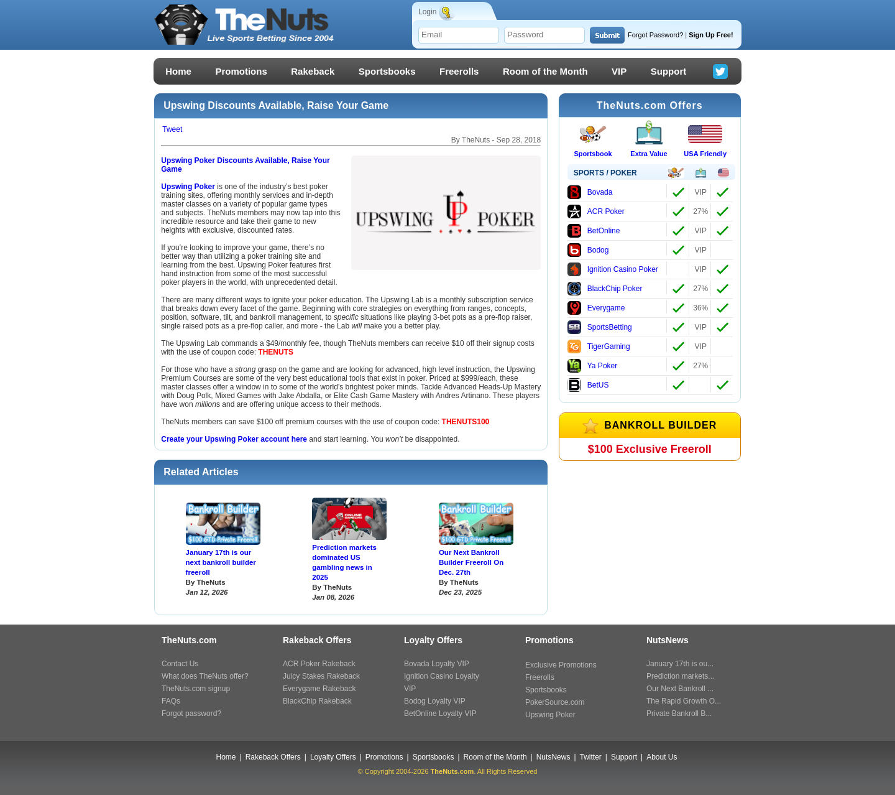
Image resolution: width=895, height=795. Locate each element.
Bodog (588, 250)
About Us (661, 757)
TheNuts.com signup (196, 688)
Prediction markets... (680, 676)
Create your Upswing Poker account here (234, 439)
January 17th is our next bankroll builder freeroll (221, 562)
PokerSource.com (554, 702)
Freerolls (459, 71)
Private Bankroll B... (679, 713)
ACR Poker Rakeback (319, 663)
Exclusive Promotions (561, 665)
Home (178, 71)
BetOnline (593, 231)
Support (669, 71)
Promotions (241, 71)
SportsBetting (599, 327)
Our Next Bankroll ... (680, 688)
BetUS (588, 385)
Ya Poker (592, 366)
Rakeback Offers (273, 757)
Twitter (591, 757)
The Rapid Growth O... (683, 701)
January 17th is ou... (680, 663)
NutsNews (553, 757)
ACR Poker (596, 211)
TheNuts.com (452, 771)
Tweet (172, 129)
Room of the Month (545, 71)
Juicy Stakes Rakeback (321, 676)
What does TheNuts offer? (205, 676)
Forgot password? (191, 713)
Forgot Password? (655, 35)
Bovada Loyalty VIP (436, 663)
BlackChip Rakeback (317, 701)
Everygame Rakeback (319, 688)
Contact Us (180, 663)
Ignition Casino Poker (612, 269)
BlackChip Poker (605, 288)
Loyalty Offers (333, 757)
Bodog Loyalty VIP (435, 701)
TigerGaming (598, 346)
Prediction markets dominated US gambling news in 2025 (344, 562)
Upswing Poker (189, 186)
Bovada (590, 192)
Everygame (596, 308)
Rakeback (312, 71)
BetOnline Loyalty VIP (440, 713)
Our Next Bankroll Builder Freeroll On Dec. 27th (471, 562)
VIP (619, 71)
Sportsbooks (387, 71)
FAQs (171, 701)
